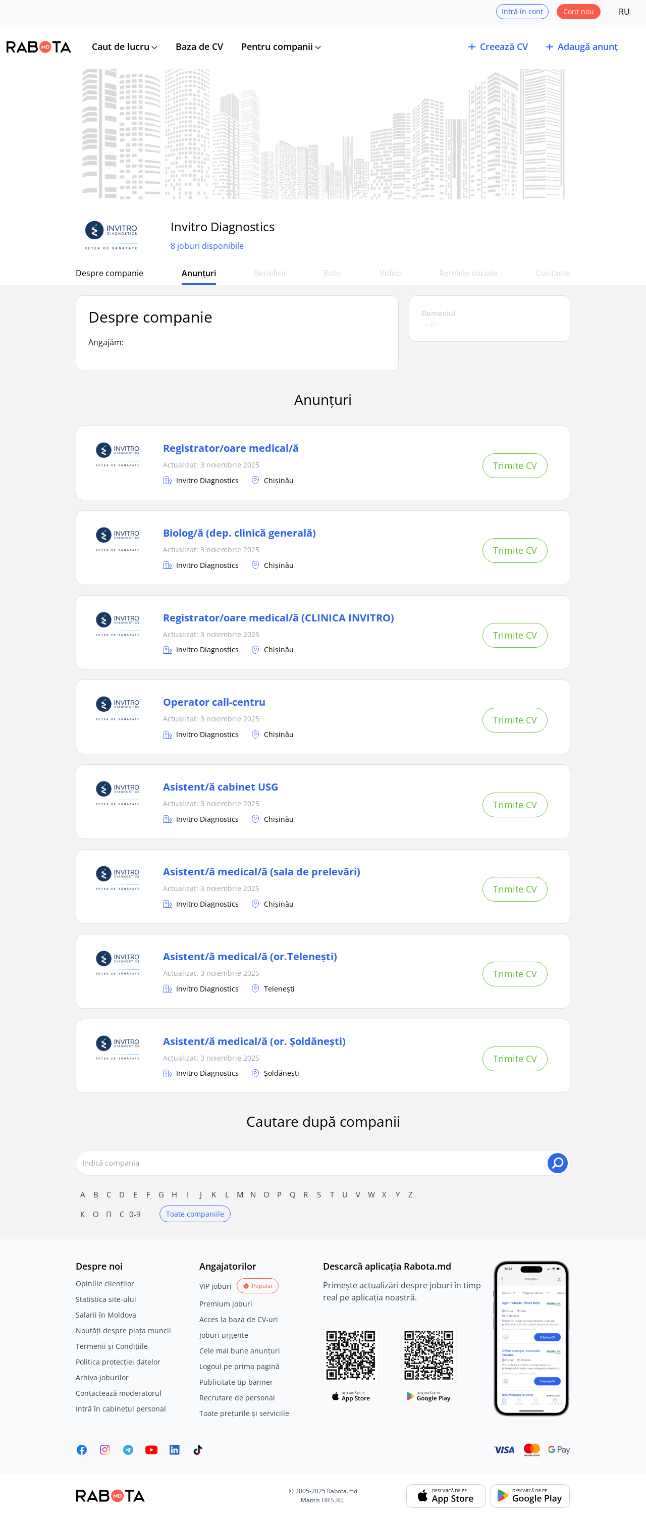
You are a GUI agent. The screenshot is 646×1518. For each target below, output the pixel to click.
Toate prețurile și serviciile (244, 1413)
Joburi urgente (223, 1335)
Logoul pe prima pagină (239, 1366)
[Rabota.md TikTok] (198, 1450)
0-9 (135, 1214)
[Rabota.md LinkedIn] (175, 1450)
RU (624, 11)
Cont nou (578, 11)
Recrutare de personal (237, 1397)
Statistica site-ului (106, 1299)
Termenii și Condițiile (112, 1346)
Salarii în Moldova (106, 1315)
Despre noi (99, 1266)
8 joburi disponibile (207, 245)
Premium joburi (225, 1303)
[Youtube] (151, 1450)
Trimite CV (515, 465)
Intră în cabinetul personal (121, 1409)
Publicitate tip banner (236, 1382)
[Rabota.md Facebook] (82, 1450)
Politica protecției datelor (118, 1362)
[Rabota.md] (39, 47)
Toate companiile (195, 1214)
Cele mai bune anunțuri (239, 1350)
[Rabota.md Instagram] (105, 1450)
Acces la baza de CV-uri (238, 1319)
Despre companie (109, 273)
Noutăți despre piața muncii (123, 1330)
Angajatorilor (227, 1266)
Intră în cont (522, 11)
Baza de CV (199, 46)
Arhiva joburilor (102, 1377)
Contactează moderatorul (119, 1393)
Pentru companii (277, 46)
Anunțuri (199, 273)
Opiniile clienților (105, 1283)
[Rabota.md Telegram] (128, 1450)
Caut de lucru (120, 46)
